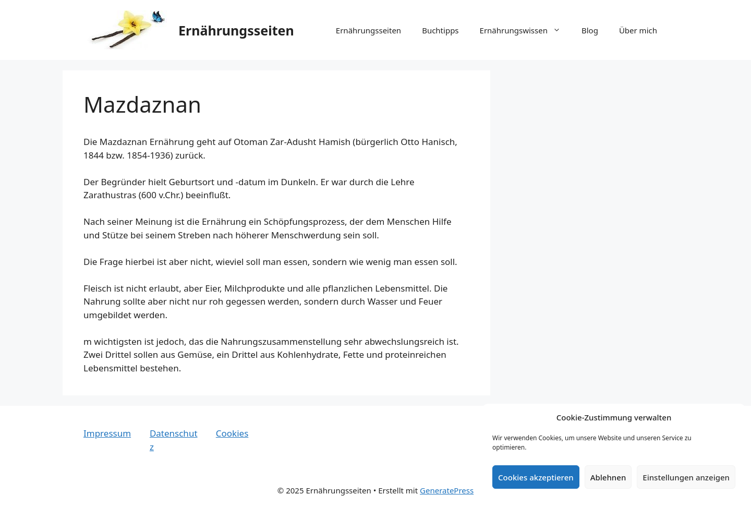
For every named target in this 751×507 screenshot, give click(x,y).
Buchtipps (440, 30)
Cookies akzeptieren (536, 477)
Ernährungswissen (525, 30)
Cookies (232, 433)
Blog (590, 30)
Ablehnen (608, 477)
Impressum (107, 433)
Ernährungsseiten (236, 30)
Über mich (638, 30)
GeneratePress (447, 490)
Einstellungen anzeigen (686, 477)
